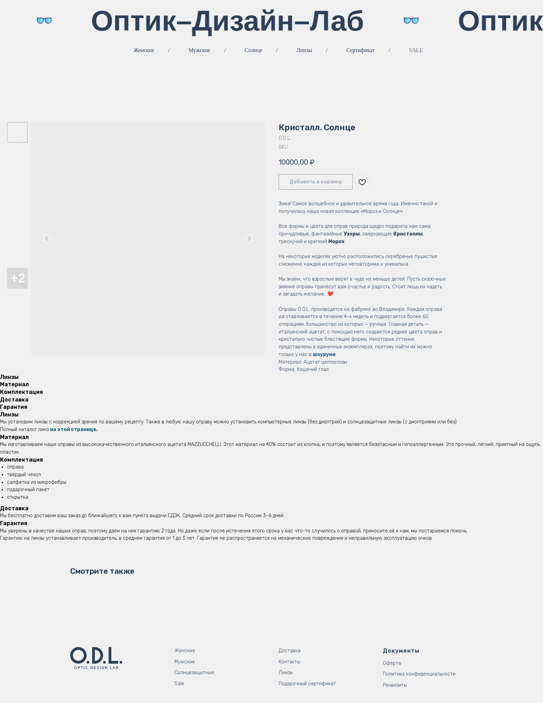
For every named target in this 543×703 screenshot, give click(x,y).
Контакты (289, 662)
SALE (416, 50)
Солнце (253, 50)
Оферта (392, 663)
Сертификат (360, 50)
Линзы (304, 50)
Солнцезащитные (194, 673)
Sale (179, 684)
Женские (144, 50)
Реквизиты (395, 685)
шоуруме (324, 354)
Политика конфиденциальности (419, 674)
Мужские (200, 50)
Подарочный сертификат (307, 684)
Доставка (290, 651)
